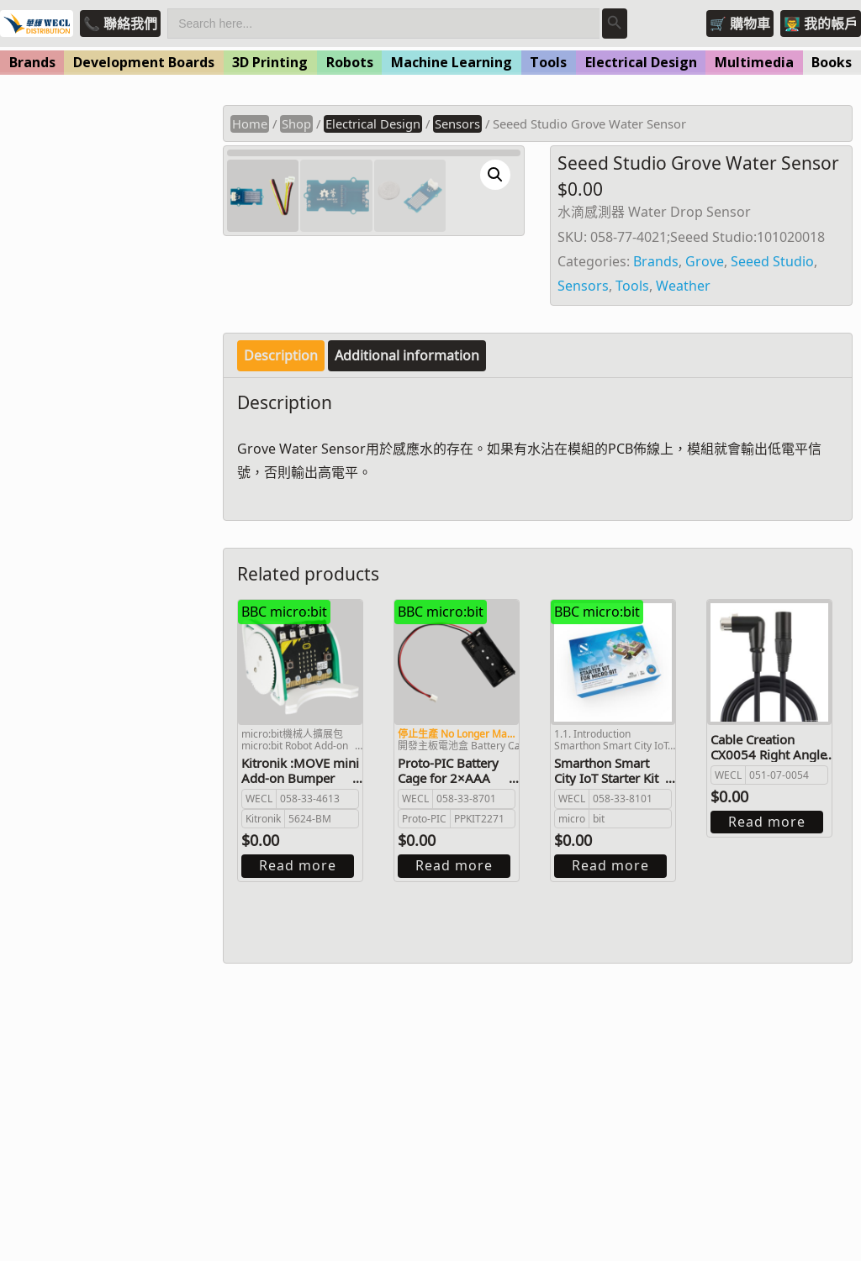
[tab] (281, 572)
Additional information (407, 572)
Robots (349, 62)
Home (249, 123)
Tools (548, 62)
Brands (32, 62)
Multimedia (754, 62)
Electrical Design (641, 62)
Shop (296, 123)
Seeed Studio (772, 261)
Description (281, 572)
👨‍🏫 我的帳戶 (821, 23)
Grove (704, 261)
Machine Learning (451, 62)
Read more (297, 1083)
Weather (683, 285)
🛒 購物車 (740, 23)
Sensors (457, 123)
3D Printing (270, 62)
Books (831, 62)
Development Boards (143, 62)
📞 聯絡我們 (120, 23)
